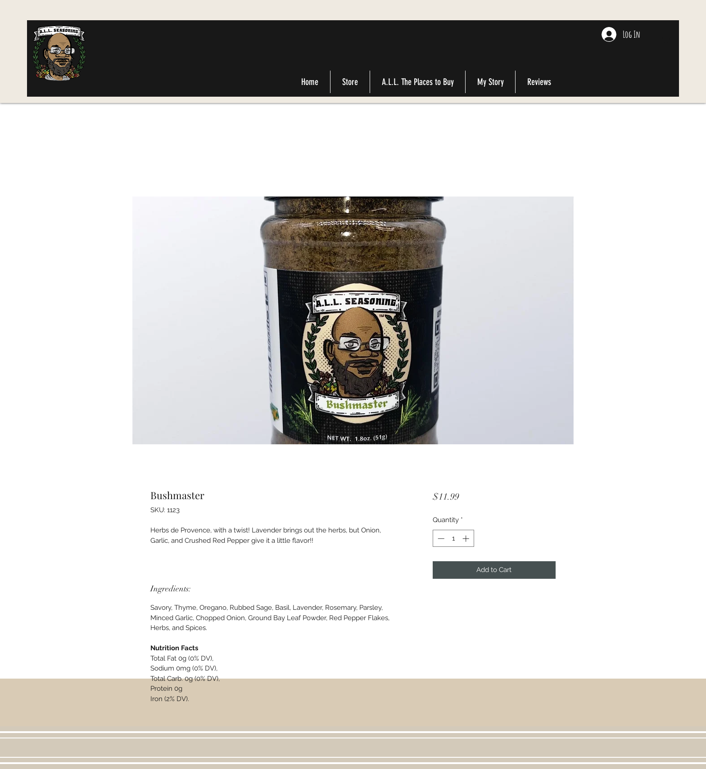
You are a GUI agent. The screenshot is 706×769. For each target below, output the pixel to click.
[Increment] (467, 538)
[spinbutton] (453, 538)
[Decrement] (440, 538)
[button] (665, 38)
